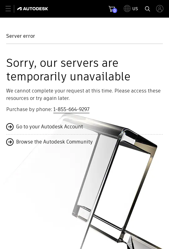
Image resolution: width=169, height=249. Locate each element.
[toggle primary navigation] (12, 9)
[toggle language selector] (131, 8)
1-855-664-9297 (71, 109)
